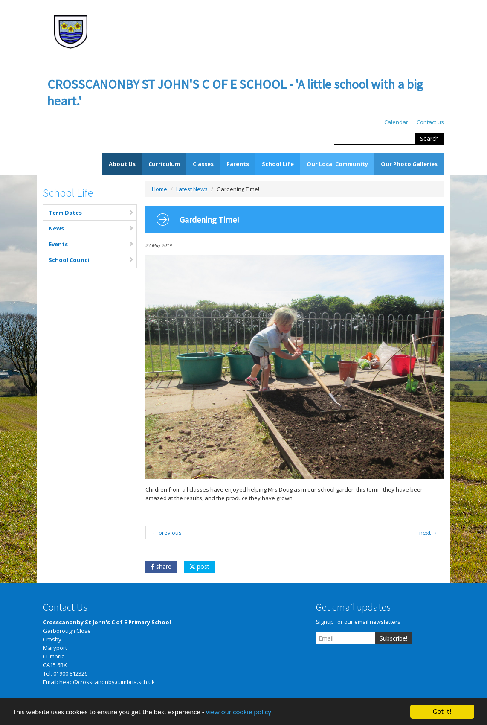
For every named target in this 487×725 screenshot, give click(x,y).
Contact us (430, 122)
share (161, 566)
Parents (237, 164)
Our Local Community (337, 164)
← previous (167, 532)
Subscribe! (393, 638)
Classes (203, 164)
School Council (91, 260)
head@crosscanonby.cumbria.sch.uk (107, 682)
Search (429, 138)
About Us (122, 164)
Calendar (396, 122)
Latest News (192, 189)
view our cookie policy (238, 712)
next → (428, 532)
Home (159, 189)
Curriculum (164, 164)
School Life (278, 164)
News (91, 228)
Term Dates (91, 212)
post (199, 566)
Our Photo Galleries (409, 164)
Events (91, 244)
